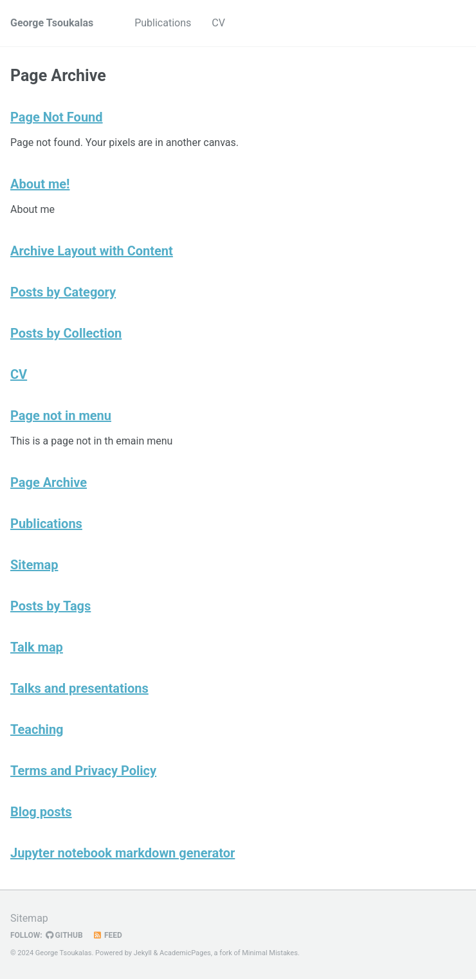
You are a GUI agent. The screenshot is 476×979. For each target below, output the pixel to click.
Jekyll (143, 953)
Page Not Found (56, 117)
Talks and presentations (79, 688)
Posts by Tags (50, 606)
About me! (39, 184)
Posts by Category (63, 292)
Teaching (37, 729)
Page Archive (48, 482)
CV (218, 23)
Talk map (36, 647)
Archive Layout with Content (91, 251)
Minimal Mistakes (270, 953)
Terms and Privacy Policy (83, 770)
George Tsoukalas (51, 23)
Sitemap (34, 564)
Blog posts (41, 811)
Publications (162, 23)
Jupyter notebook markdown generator (122, 853)
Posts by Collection (66, 333)
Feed (107, 935)
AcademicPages (185, 953)
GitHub (64, 935)
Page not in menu (60, 415)
